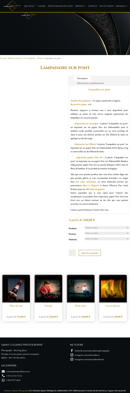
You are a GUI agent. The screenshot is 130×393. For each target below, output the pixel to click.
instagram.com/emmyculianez (87, 355)
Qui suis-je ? (29, 6)
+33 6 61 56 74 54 (14, 375)
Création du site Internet (95, 390)
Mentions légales (39, 390)
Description (82, 78)
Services (79, 6)
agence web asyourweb (117, 390)
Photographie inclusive (60, 6)
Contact (92, 6)
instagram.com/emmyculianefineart (89, 359)
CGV (71, 390)
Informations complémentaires (90, 83)
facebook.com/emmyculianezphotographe (92, 350)
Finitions (73, 239)
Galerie (42, 6)
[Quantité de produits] (72, 252)
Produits (73, 228)
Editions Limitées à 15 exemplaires (22, 58)
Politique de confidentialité (57, 390)
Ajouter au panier (89, 252)
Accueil (3, 58)
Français (120, 6)
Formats (72, 233)
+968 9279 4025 (13, 380)
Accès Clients (107, 6)
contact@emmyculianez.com (18, 371)
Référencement (79, 390)
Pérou (39, 58)
